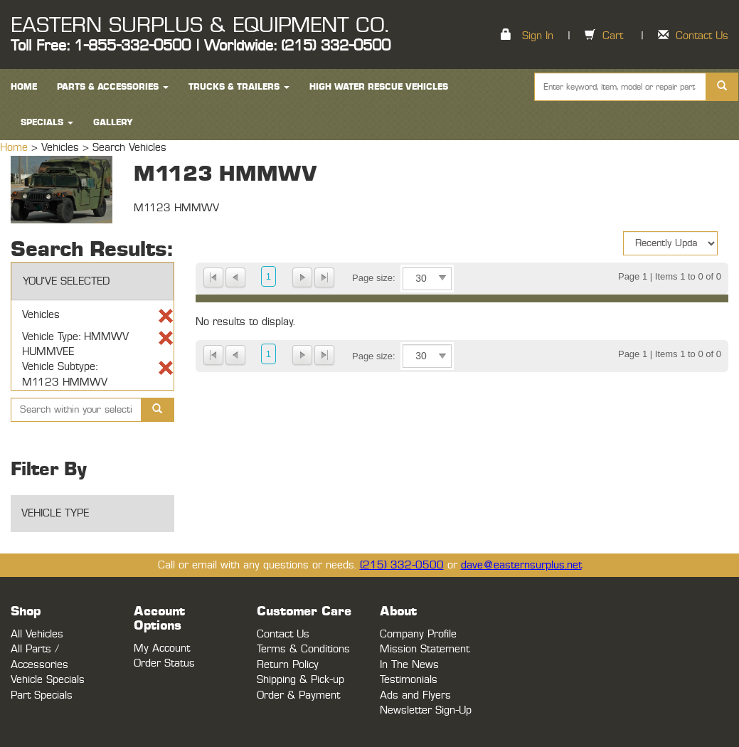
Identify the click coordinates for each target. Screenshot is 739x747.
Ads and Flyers (415, 695)
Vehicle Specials (48, 679)
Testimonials (408, 679)
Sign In (537, 36)
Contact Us (702, 36)
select (442, 278)
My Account (162, 648)
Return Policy (288, 664)
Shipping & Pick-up (300, 679)
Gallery (113, 122)
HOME (24, 87)
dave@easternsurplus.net (521, 565)
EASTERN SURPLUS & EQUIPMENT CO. (199, 25)
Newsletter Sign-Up (426, 710)
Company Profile (418, 634)
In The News (409, 664)
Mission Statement (424, 649)
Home (15, 147)
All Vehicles (37, 634)
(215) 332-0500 (402, 565)
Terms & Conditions (303, 649)
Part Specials (42, 695)
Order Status (164, 663)
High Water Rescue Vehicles (378, 87)
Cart (612, 36)
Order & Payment (298, 695)
